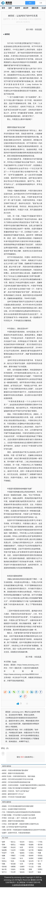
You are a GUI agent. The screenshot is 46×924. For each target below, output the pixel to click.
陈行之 (13, 842)
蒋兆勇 (13, 864)
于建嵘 (4, 847)
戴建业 (40, 850)
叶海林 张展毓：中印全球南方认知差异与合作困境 (18, 815)
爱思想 (7, 3)
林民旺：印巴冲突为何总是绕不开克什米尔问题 (17, 779)
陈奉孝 (31, 856)
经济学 (17, 8)
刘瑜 (39, 864)
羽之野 (13, 872)
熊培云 (4, 861)
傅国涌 (22, 845)
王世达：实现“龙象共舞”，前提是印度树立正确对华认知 (20, 824)
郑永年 (22, 842)
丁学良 (40, 842)
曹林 (3, 845)
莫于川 (4, 872)
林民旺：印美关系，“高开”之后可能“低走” (15, 791)
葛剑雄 (4, 866)
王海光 (31, 853)
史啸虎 (40, 858)
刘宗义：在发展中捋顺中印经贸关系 (14, 809)
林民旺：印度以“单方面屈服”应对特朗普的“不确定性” (19, 788)
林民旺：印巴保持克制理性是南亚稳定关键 (16, 782)
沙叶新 (31, 864)
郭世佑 (40, 856)
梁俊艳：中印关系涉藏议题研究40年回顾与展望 (17, 806)
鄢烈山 (13, 845)
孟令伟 (31, 861)
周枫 (3, 864)
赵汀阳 (31, 850)
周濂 (39, 853)
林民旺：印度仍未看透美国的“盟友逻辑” (15, 770)
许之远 (31, 866)
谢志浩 (22, 872)
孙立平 (31, 872)
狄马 (21, 858)
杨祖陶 (4, 850)
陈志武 (13, 847)
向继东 (22, 850)
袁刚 (39, 866)
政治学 (25, 8)
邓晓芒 (13, 856)
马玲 (3, 858)
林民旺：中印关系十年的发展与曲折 (14, 797)
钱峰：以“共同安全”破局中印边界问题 (14, 827)
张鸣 (12, 853)
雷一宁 (40, 861)
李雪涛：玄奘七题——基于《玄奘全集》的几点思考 (19, 818)
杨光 (39, 872)
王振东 (13, 858)
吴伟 (21, 864)
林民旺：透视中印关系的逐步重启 (13, 773)
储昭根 (13, 866)
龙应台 (31, 842)
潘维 (30, 869)
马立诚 (40, 847)
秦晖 (3, 842)
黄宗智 (40, 845)
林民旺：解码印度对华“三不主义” (13, 794)
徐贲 (21, 847)
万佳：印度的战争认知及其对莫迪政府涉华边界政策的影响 (21, 812)
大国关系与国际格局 (30, 668)
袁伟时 (31, 858)
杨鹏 (3, 856)
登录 (22, 757)
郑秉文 (40, 869)
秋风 (12, 861)
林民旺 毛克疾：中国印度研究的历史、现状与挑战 (18, 776)
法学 (10, 8)
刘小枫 (22, 861)
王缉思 (22, 856)
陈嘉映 (31, 845)
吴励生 (13, 869)
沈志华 (13, 850)
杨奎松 (22, 853)
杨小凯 (4, 869)
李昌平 (4, 853)
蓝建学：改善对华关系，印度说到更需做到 (16, 833)
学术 (11, 668)
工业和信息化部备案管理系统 (23, 885)
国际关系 (35, 8)
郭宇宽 (31, 847)
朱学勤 (22, 869)
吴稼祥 (22, 866)
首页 (3, 8)
